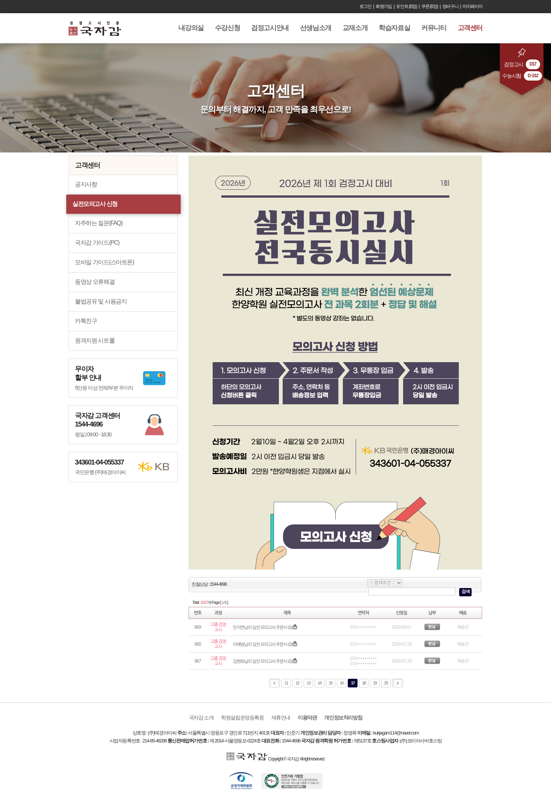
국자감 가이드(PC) (97, 242)
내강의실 (190, 28)
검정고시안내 (270, 28)
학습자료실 (394, 28)
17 (352, 683)
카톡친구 (86, 321)
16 (341, 683)
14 (319, 683)
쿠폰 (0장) (429, 6)
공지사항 (86, 184)
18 (363, 683)
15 (330, 683)
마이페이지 (473, 6)
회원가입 (383, 6)
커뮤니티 (433, 28)
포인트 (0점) (406, 6)
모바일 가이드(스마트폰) (104, 262)
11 (286, 683)
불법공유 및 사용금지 (101, 301)
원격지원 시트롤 (94, 340)
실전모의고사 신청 (94, 204)
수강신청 (227, 28)
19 (374, 683)
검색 (465, 591)
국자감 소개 (201, 718)
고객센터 (470, 28)
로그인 (365, 6)
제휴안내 (280, 718)
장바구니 (450, 6)
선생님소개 (315, 28)
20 (386, 683)
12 (297, 683)
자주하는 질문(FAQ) (98, 223)
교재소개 (354, 28)
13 (308, 683)
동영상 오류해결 (94, 282)
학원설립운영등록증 (242, 718)
